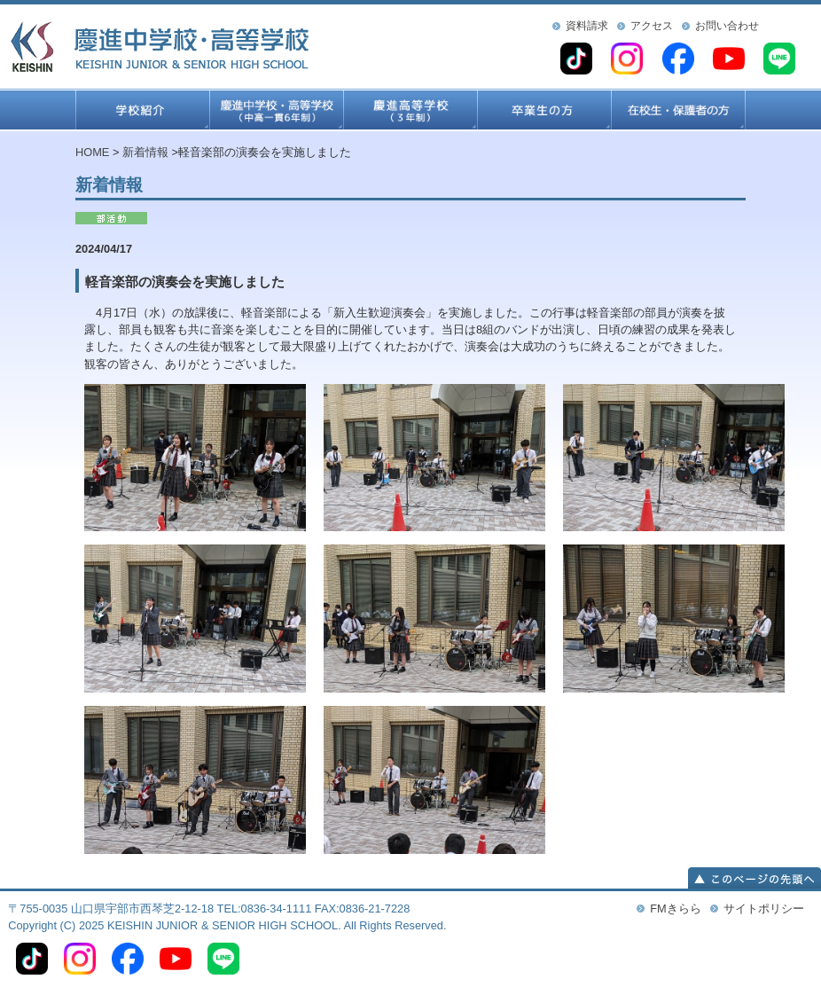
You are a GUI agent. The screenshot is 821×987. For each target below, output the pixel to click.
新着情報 (145, 152)
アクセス (651, 25)
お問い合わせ (727, 25)
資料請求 (587, 25)
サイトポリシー (763, 908)
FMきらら (675, 908)
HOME (92, 152)
